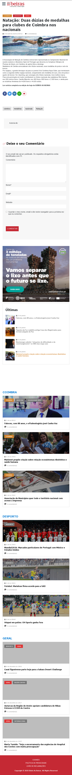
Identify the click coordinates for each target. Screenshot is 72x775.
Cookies (36, 760)
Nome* (8, 185)
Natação (39, 109)
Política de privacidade (36, 763)
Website (9, 202)
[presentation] (20, 220)
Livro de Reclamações (36, 766)
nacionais (28, 109)
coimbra (7, 109)
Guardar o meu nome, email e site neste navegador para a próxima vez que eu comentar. (36, 213)
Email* (8, 194)
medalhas (18, 109)
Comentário (10, 160)
